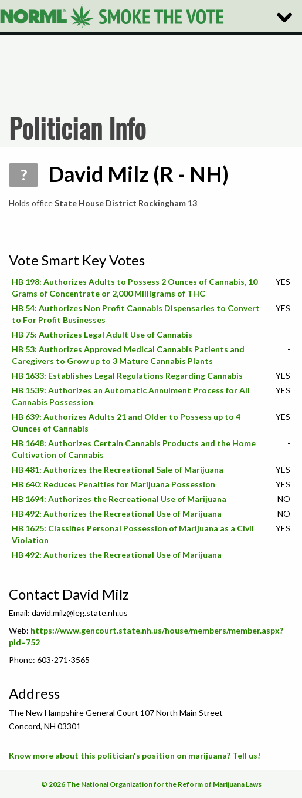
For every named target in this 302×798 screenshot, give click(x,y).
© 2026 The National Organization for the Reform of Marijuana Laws (151, 784)
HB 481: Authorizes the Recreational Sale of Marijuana (117, 469)
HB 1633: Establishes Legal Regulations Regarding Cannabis (127, 376)
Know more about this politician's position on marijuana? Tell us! (134, 755)
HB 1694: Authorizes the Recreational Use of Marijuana (119, 499)
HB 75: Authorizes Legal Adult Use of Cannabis (102, 334)
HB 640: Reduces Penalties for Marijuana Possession (113, 484)
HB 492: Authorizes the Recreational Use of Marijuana (117, 513)
